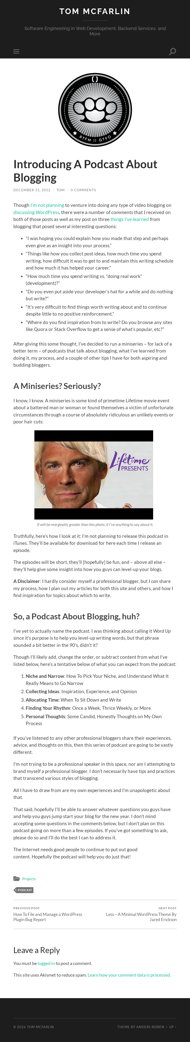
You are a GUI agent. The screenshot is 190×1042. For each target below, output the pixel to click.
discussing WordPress (36, 212)
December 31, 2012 (31, 190)
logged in (46, 963)
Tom (60, 190)
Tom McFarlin (95, 11)
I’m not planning (47, 205)
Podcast (25, 890)
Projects (29, 879)
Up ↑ (173, 1027)
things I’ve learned (130, 219)
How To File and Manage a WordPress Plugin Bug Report (53, 914)
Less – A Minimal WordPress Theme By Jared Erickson (137, 914)
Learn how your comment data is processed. (129, 975)
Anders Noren (150, 1027)
